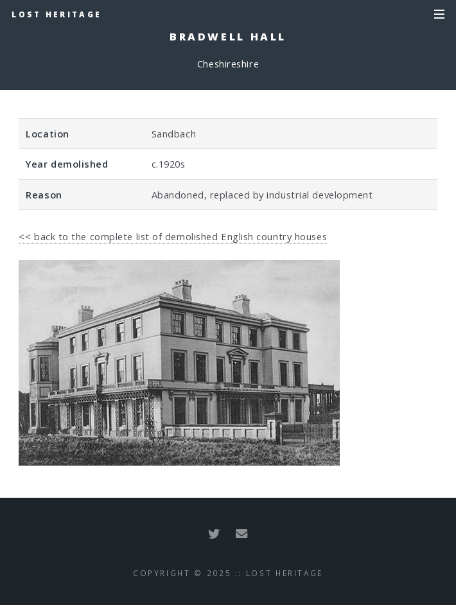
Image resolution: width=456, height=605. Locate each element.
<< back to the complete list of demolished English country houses (173, 236)
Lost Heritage (56, 14)
